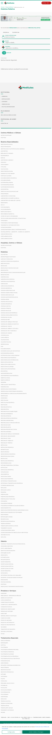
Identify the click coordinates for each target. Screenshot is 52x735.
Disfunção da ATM (6, 552)
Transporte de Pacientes (8, 629)
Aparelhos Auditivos (6, 597)
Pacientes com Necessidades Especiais (12, 577)
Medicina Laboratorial (7, 420)
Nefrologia (4, 445)
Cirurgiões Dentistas (7, 546)
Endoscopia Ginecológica (8, 364)
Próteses (3, 584)
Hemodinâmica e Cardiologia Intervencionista (14, 393)
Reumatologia (5, 519)
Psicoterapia (4, 694)
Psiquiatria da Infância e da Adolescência (12, 505)
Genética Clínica (5, 377)
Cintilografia (4, 164)
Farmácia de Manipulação (8, 609)
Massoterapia (5, 667)
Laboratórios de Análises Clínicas (10, 200)
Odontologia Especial (7, 564)
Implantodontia (5, 559)
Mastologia (4, 404)
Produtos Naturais (6, 620)
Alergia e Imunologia (7, 259)
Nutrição (3, 674)
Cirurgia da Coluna (6, 317)
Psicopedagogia (5, 692)
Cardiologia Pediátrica (7, 285)
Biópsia (3, 157)
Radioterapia (4, 514)
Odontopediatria (6, 570)
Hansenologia (5, 386)
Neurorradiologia (6, 463)
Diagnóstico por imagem (8, 173)
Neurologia (4, 458)
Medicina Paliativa (6, 427)
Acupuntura (4, 254)
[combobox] (11, 42)
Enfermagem (4, 642)
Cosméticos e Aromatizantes (9, 604)
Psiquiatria (4, 501)
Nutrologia (4, 467)
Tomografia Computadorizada (9, 222)
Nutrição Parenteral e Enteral (10, 465)
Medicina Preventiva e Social (9, 429)
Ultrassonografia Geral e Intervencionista (13, 229)
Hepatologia (4, 395)
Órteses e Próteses (6, 631)
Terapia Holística (6, 701)
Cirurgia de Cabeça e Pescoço (9, 321)
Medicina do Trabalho (7, 440)
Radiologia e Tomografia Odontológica (12, 586)
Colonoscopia (5, 339)
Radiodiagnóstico (6, 507)
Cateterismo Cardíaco (7, 160)
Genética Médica (5, 380)
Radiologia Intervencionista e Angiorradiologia (14, 510)
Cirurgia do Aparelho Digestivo (10, 324)
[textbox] (11, 42)
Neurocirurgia (5, 451)
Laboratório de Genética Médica (10, 198)
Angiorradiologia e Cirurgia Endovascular (13, 272)
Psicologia (4, 687)
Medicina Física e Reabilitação (9, 411)
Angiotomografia (6, 146)
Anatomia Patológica (6, 144)
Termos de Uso (6, 104)
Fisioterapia (4, 647)
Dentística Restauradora (8, 550)
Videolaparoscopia (6, 236)
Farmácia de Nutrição (7, 611)
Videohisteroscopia (6, 234)
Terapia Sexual (5, 705)
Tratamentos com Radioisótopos (10, 225)
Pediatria (3, 492)
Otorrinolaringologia (7, 485)
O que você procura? (10, 35)
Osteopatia (4, 676)
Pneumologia (4, 494)
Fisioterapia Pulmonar (7, 654)
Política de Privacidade (8, 106)
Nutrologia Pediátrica (7, 469)
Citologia (3, 166)
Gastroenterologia (6, 373)
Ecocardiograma (5, 180)
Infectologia (4, 400)
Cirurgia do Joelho (6, 326)
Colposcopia (4, 169)
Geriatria (3, 382)
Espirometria (4, 189)
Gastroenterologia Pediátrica (9, 375)
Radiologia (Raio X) (6, 211)
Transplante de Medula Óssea (9, 525)
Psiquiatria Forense (6, 503)
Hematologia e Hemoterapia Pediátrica (12, 391)
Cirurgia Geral (5, 299)
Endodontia (4, 555)
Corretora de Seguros (7, 602)
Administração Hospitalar (8, 256)
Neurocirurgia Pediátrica (8, 454)
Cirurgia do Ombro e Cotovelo (9, 328)
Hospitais (3, 137)
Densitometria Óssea (7, 171)
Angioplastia (4, 270)
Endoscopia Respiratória (8, 368)
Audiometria (4, 151)
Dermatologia (5, 344)
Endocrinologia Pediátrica (8, 357)
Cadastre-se (4, 123)
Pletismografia (5, 207)
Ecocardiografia (5, 348)
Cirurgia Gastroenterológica (9, 297)
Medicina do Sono (6, 438)
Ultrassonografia (6, 227)
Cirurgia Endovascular (7, 294)
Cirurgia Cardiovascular (8, 290)
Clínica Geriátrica (6, 600)
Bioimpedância (5, 155)
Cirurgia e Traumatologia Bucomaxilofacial (13, 543)
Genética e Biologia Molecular (9, 191)
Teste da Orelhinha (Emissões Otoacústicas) (13, 218)
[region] (26, 729)
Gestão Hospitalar (6, 135)
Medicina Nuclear (6, 424)
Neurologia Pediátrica (7, 460)
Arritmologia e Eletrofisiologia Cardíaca (13, 148)
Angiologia (4, 265)
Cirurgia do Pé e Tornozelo (9, 330)
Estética (3, 645)
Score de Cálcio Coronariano (9, 216)
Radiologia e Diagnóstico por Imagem (11, 512)
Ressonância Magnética (7, 213)
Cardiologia (4, 283)
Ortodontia (4, 573)
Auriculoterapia (5, 640)
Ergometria (4, 371)
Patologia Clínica (6, 489)
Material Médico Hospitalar (9, 615)
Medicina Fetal (5, 409)
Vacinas (3, 712)
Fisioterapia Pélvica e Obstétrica (10, 658)
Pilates (3, 678)
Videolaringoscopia (6, 238)
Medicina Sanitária (6, 431)
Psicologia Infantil (6, 689)
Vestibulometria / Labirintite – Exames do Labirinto (15, 231)
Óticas (3, 633)
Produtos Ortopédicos (7, 622)
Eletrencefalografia (7, 182)
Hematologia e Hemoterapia (8, 389)
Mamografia (4, 202)
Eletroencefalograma (7, 184)
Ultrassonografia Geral (8, 530)
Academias (4, 593)
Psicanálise (4, 685)
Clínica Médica (5, 337)
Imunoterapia (4, 193)
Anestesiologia (5, 263)
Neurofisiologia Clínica (7, 456)
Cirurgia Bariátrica (6, 288)
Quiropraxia (4, 696)
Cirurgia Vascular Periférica (9, 312)
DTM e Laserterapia (6, 548)
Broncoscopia (5, 274)
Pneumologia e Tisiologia (8, 498)
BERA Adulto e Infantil (7, 153)
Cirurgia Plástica (6, 306)
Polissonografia (6, 209)
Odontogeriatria (6, 561)
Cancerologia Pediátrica (8, 281)
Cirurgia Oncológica (6, 301)
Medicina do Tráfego (6, 442)
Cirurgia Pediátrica (6, 303)
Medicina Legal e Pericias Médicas (10, 422)
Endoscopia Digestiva (7, 362)
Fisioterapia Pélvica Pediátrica (9, 656)
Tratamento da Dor (6, 528)
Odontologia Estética (7, 566)
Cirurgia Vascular (6, 310)
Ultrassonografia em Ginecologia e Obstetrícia (14, 532)
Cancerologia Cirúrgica (7, 279)
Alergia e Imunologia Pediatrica (10, 261)
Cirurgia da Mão (5, 319)
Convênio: (7, 46)
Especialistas (9, 7)
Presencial (6, 32)
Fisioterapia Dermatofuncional (10, 649)
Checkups (3, 162)
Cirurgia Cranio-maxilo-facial (9, 292)
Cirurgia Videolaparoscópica (9, 315)
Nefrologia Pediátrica (7, 447)
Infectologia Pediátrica (7, 402)
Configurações (11, 732)
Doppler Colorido (6, 175)
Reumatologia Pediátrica (8, 521)
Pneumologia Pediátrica (7, 496)
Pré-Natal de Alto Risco (7, 683)
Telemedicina (15, 32)
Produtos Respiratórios (8, 624)
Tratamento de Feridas (7, 710)
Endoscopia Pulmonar (7, 366)
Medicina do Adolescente (8, 436)
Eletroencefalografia (7, 353)
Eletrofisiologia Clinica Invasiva (10, 355)
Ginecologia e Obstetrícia (8, 384)
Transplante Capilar (7, 707)
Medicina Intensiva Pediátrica (9, 418)
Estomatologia (5, 557)
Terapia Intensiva (6, 523)
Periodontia (4, 579)
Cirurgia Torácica (6, 308)
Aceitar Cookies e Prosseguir (36, 732)
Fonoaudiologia (5, 660)
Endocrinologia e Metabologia (9, 359)
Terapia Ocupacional (7, 703)
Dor (2, 346)
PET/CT (3, 204)
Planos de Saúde (5, 618)
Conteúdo (4, 101)
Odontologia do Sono (7, 568)
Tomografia (4, 220)
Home (2, 7)
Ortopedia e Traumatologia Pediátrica (12, 483)
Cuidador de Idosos (6, 606)
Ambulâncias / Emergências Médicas (11, 595)
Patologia (3, 487)
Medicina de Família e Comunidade (10, 433)
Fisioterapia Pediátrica (7, 651)
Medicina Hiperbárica (7, 413)
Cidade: (7, 41)
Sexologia (4, 698)
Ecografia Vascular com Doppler (10, 350)
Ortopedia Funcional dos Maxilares (11, 575)
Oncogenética (5, 474)
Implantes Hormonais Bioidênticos (10, 665)
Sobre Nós (4, 96)
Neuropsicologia (6, 669)
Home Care (4, 613)
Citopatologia (5, 335)
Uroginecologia (5, 534)
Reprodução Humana (6, 516)
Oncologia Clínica (6, 476)
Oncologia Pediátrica (7, 478)
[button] (2, 3)
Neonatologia (5, 449)
